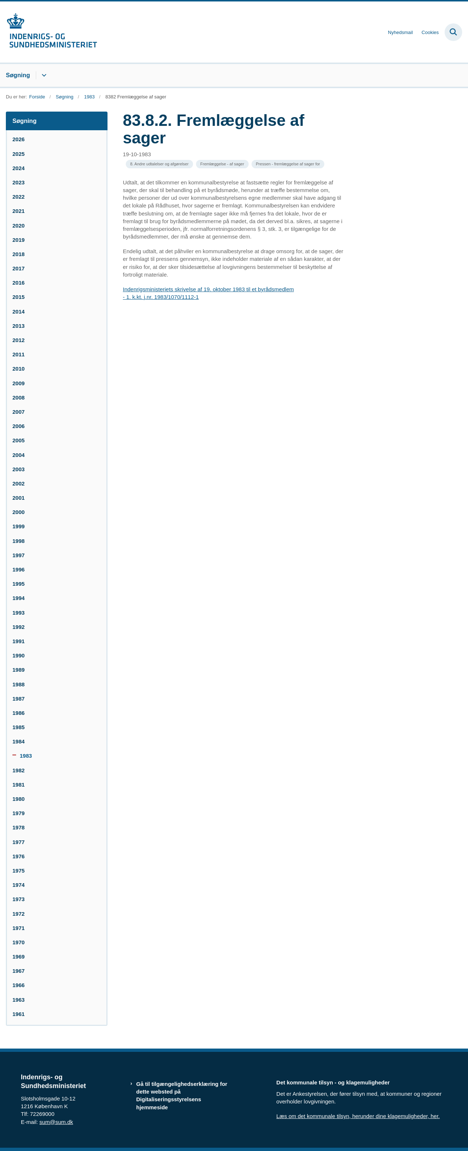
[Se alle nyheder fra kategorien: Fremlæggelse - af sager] (222, 164)
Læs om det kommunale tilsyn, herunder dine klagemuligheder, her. (358, 1116)
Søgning (18, 75)
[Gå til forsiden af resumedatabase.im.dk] (48, 32)
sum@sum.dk (56, 1122)
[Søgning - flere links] (43, 75)
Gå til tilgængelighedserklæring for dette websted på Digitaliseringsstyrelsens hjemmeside (181, 1095)
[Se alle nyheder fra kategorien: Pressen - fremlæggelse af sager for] (288, 164)
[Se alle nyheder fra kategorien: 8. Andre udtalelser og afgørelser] (159, 164)
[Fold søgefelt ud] (453, 32)
